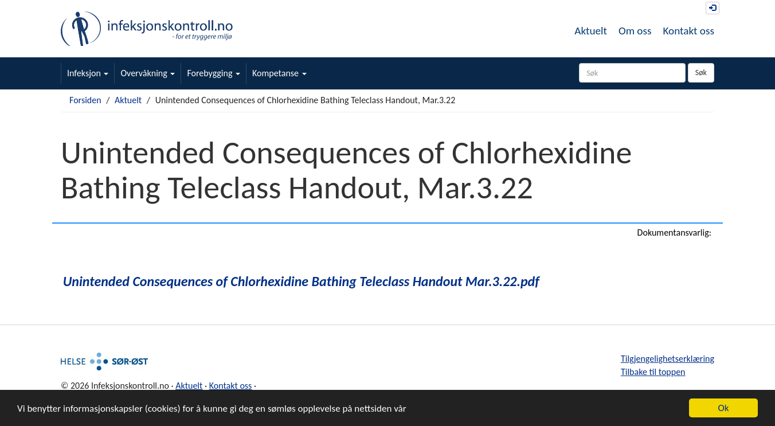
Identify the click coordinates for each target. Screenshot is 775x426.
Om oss (635, 30)
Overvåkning (147, 73)
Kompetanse (279, 73)
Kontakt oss (688, 30)
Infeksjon (87, 73)
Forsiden (85, 100)
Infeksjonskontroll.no (147, 28)
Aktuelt (590, 30)
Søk (701, 72)
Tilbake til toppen (653, 371)
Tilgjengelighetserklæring (667, 358)
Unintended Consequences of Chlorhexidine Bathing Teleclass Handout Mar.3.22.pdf (301, 281)
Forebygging (213, 73)
